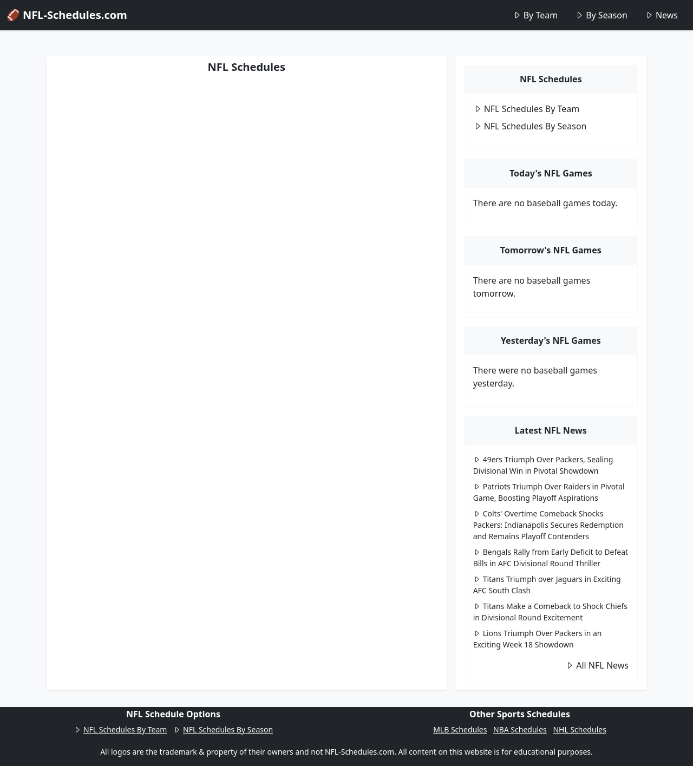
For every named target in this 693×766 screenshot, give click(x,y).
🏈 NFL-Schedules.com (66, 15)
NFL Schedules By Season (530, 126)
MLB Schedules (460, 729)
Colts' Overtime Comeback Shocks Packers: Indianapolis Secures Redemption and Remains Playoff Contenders (548, 524)
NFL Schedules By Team (526, 109)
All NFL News (597, 665)
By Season (601, 15)
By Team (535, 15)
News (661, 15)
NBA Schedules (520, 729)
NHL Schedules (579, 729)
